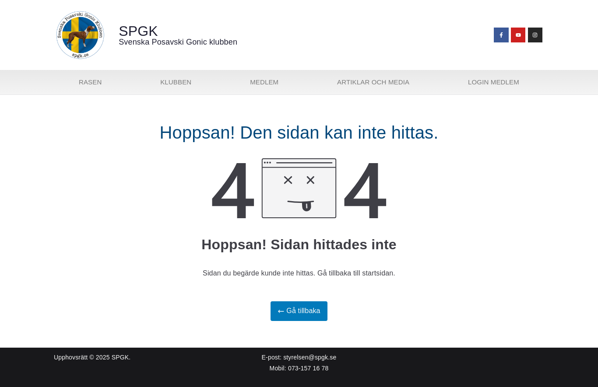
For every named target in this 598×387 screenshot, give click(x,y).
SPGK (138, 31)
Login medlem (493, 82)
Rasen (90, 82)
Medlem (264, 82)
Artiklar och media (373, 82)
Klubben (175, 82)
